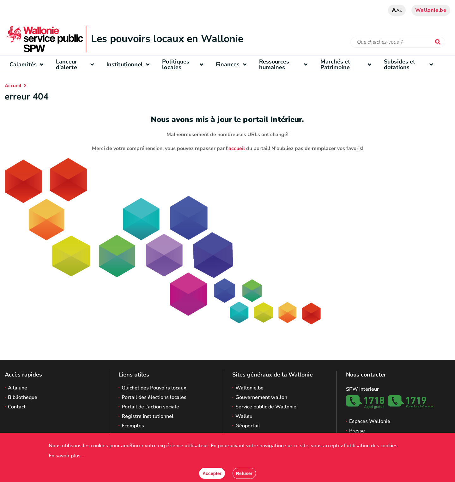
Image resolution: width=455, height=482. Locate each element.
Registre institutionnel (147, 416)
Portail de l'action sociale (150, 407)
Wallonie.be (430, 10)
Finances (233, 64)
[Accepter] (212, 473)
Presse (357, 431)
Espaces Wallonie (369, 421)
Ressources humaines (285, 64)
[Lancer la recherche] (439, 42)
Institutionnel (129, 64)
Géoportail (247, 426)
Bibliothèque (22, 397)
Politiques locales (184, 64)
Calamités (27, 64)
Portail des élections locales (154, 397)
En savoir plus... (66, 455)
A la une (17, 388)
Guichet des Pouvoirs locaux (154, 388)
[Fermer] (244, 473)
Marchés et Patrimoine (347, 64)
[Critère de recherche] (397, 42)
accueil (236, 148)
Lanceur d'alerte (76, 64)
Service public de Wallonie (265, 407)
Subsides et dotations (410, 64)
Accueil (13, 85)
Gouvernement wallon (261, 397)
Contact (17, 407)
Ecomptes (133, 426)
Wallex (243, 416)
